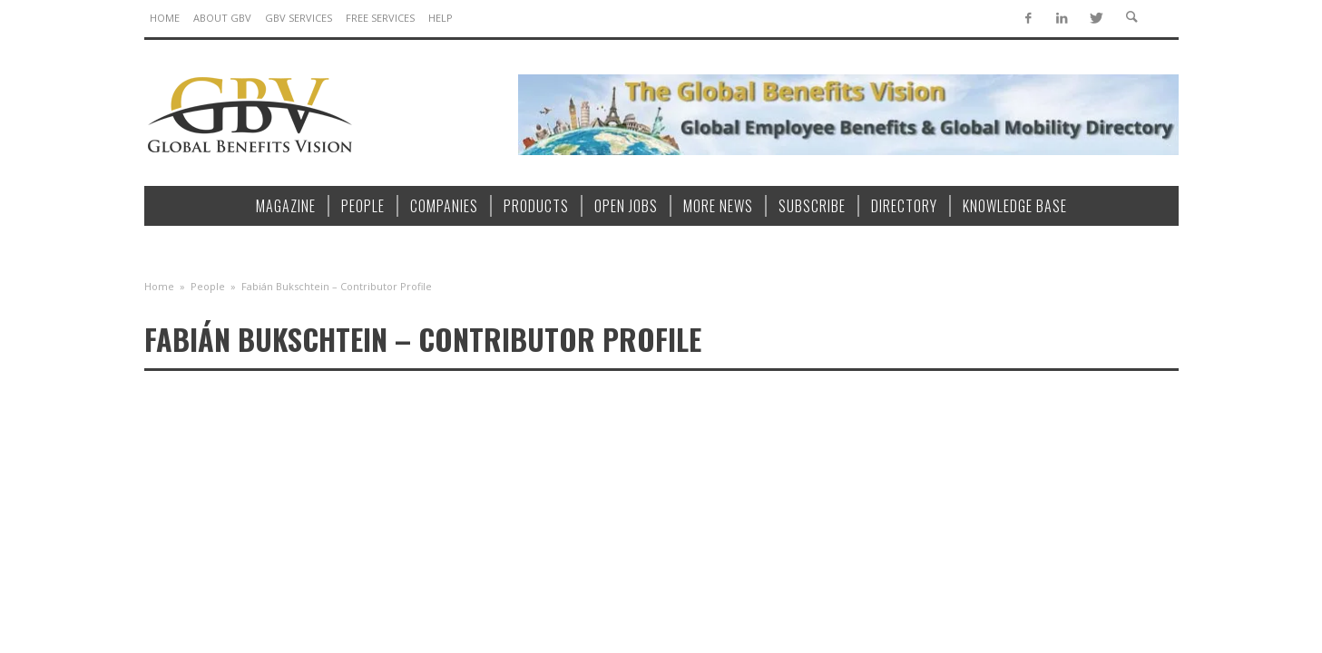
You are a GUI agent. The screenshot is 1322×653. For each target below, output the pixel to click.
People (208, 286)
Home (159, 286)
